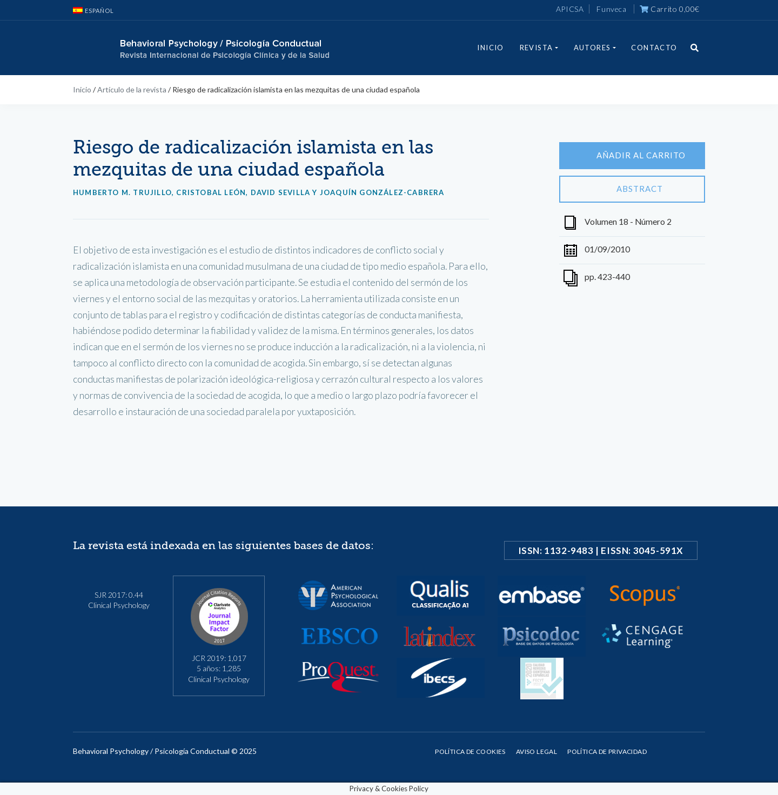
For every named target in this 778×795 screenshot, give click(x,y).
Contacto (654, 47)
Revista (536, 47)
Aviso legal (536, 751)
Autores (592, 47)
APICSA (570, 9)
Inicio (490, 47)
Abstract (632, 189)
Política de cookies (470, 751)
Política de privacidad (607, 751)
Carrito (670, 9)
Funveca (611, 9)
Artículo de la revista (131, 89)
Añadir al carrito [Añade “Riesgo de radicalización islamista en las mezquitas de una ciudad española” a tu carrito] (632, 155)
